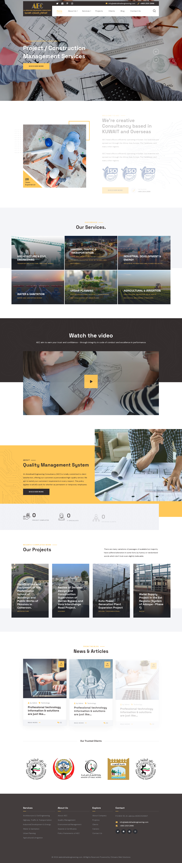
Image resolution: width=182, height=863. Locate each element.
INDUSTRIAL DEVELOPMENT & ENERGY (142, 257)
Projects (99, 11)
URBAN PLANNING (81, 290)
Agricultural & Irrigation (33, 837)
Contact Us (135, 11)
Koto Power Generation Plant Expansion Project (111, 604)
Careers (95, 829)
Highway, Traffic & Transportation (37, 820)
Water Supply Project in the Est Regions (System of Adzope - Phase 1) (151, 600)
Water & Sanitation (31, 829)
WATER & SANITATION (31, 294)
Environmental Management (69, 824)
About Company (99, 815)
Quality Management (66, 820)
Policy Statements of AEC (69, 833)
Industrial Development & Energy (37, 824)
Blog (123, 11)
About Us (72, 11)
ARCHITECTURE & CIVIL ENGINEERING (31, 257)
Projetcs (95, 820)
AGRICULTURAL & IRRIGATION (142, 290)
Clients (112, 11)
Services (86, 11)
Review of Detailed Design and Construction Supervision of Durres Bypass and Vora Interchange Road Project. (70, 597)
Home (59, 11)
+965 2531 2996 (127, 826)
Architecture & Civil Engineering (36, 815)
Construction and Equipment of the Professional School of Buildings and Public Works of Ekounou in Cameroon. (29, 595)
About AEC (62, 815)
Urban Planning (29, 833)
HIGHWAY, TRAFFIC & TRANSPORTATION (83, 251)
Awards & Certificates (67, 829)
